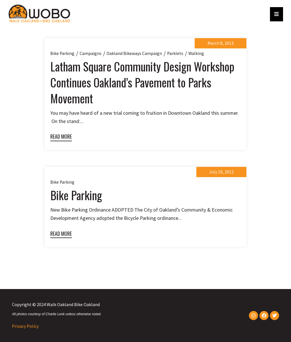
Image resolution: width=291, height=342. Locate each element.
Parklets (175, 53)
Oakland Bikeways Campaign (134, 53)
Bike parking (62, 53)
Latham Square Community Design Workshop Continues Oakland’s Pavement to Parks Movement (142, 82)
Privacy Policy (25, 326)
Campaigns (90, 53)
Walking (196, 53)
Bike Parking (76, 195)
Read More (61, 136)
